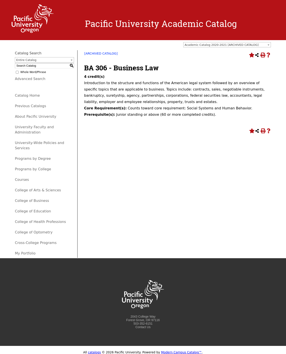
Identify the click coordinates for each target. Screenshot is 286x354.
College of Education (33, 211)
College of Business (32, 201)
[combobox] (227, 44)
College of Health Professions (40, 222)
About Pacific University (35, 116)
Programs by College (33, 169)
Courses (22, 180)
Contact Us (142, 327)
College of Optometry (34, 232)
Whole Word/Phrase (33, 72)
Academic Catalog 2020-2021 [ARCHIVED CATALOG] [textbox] (222, 44)
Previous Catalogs (30, 106)
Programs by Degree (33, 159)
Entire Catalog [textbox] (26, 60)
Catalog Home (27, 95)
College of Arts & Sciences (38, 190)
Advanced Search (30, 79)
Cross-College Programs (35, 243)
